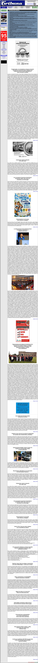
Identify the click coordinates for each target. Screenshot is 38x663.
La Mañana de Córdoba (4, 49)
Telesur (4, 53)
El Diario (4, 45)
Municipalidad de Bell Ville (3, 57)
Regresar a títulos (35, 140)
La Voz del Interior (4, 48)
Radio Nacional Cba (4, 50)
